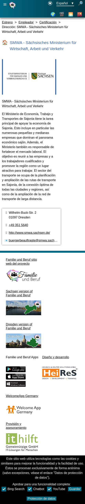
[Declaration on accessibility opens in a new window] (50, 3)
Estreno (7, 22)
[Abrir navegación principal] (5, 4)
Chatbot (35, 489)
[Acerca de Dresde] (70, 14)
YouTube (56, 489)
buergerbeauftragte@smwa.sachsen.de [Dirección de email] (36, 240)
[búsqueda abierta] (80, 3)
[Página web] (13, 8)
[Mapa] (52, 14)
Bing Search (13, 489)
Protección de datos (41, 498)
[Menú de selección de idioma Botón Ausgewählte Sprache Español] (65, 3)
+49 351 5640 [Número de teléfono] (18, 225)
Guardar (74, 489)
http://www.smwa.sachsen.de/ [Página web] (29, 232)
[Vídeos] (61, 14)
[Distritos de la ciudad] (79, 14)
